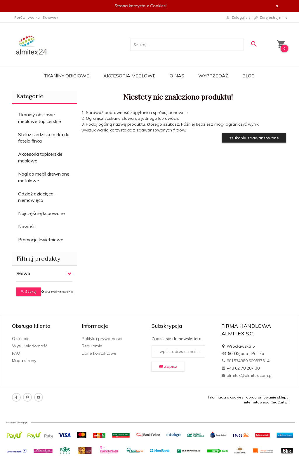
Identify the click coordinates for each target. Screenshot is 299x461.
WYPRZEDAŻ (213, 76)
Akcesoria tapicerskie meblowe (40, 157)
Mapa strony (24, 360)
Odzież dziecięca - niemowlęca (37, 197)
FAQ (16, 353)
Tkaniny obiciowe (66, 76)
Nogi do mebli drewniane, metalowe (44, 177)
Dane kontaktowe (99, 353)
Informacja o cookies (226, 397)
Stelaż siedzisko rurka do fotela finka (43, 137)
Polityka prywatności (102, 338)
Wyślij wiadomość (29, 346)
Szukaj (28, 291)
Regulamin (92, 346)
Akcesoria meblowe (129, 76)
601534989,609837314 (245, 360)
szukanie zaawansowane (254, 138)
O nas (177, 76)
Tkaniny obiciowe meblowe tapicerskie (39, 118)
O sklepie (20, 338)
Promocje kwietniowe (40, 239)
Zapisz (168, 366)
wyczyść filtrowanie (57, 292)
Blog (248, 76)
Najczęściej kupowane (41, 213)
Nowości (27, 226)
